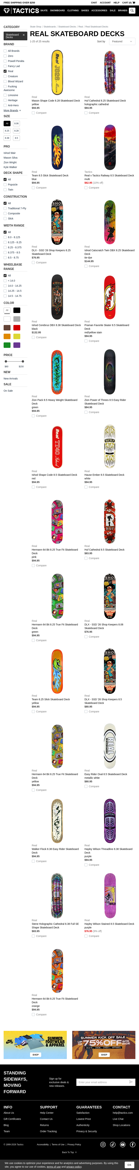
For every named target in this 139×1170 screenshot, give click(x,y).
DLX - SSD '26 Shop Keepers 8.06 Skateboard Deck (110, 602)
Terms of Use (58, 1144)
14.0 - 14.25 (13, 285)
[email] (105, 1082)
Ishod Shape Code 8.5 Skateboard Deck (57, 452)
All (7, 179)
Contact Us (46, 1119)
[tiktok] (112, 1145)
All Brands (14, 50)
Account (105, 2)
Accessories (99, 10)
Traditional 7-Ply (17, 208)
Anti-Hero (13, 105)
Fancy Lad (14, 66)
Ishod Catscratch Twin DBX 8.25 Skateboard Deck (110, 229)
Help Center (47, 1112)
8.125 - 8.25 (13, 242)
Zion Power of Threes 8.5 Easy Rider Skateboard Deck (110, 377)
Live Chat (118, 1119)
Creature (13, 76)
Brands (122, 10)
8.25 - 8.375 (13, 247)
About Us (9, 1112)
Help (116, 2)
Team (7, 1131)
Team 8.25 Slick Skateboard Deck (57, 676)
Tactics (21, 10)
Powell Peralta (16, 61)
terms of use (54, 1166)
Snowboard (57, 10)
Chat (94, 2)
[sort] (122, 41)
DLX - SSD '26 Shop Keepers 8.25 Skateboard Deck (57, 227)
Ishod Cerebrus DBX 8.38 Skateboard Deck (57, 302)
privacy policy (73, 1166)
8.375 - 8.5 (12, 252)
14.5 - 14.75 (13, 295)
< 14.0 (9, 280)
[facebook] (132, 1145)
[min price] (9, 366)
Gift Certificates (12, 1119)
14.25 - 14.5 (13, 290)
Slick (10, 218)
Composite (12, 213)
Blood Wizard (15, 81)
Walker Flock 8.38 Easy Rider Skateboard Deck (57, 826)
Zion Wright (10, 162)
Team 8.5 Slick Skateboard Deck (57, 153)
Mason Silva (10, 157)
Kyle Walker (10, 167)
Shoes (85, 10)
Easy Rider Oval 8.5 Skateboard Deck (110, 751)
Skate (44, 10)
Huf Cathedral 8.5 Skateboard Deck (110, 525)
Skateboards (50, 26)
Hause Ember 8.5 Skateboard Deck (110, 452)
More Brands (12, 110)
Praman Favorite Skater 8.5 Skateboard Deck (110, 304)
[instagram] (103, 1145)
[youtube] (122, 1145)
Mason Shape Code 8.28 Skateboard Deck (57, 78)
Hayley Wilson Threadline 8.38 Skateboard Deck (110, 828)
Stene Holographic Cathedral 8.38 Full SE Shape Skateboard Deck (57, 901)
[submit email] (131, 1081)
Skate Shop (35, 26)
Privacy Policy (74, 1144)
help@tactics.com (123, 1112)
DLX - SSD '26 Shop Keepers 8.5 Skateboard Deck (110, 676)
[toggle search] (132, 11)
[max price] (23, 366)
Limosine (13, 95)
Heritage (13, 100)
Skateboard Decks (15, 35)
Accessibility (43, 1144)
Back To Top (69, 1152)
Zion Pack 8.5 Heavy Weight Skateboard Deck (57, 379)
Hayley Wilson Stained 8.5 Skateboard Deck (110, 901)
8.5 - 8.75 (11, 257)
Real (8, 71)
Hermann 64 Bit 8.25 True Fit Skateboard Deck (57, 529)
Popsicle (13, 184)
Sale (112, 10)
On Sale (8, 390)
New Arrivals (11, 378)
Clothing (73, 10)
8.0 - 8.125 (12, 237)
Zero (10, 55)
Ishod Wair (10, 152)
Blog (6, 1125)
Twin (8, 189)
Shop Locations (121, 1125)
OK (129, 1164)
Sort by (101, 41)
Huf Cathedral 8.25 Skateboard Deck (110, 78)
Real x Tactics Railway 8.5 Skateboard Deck (110, 153)
